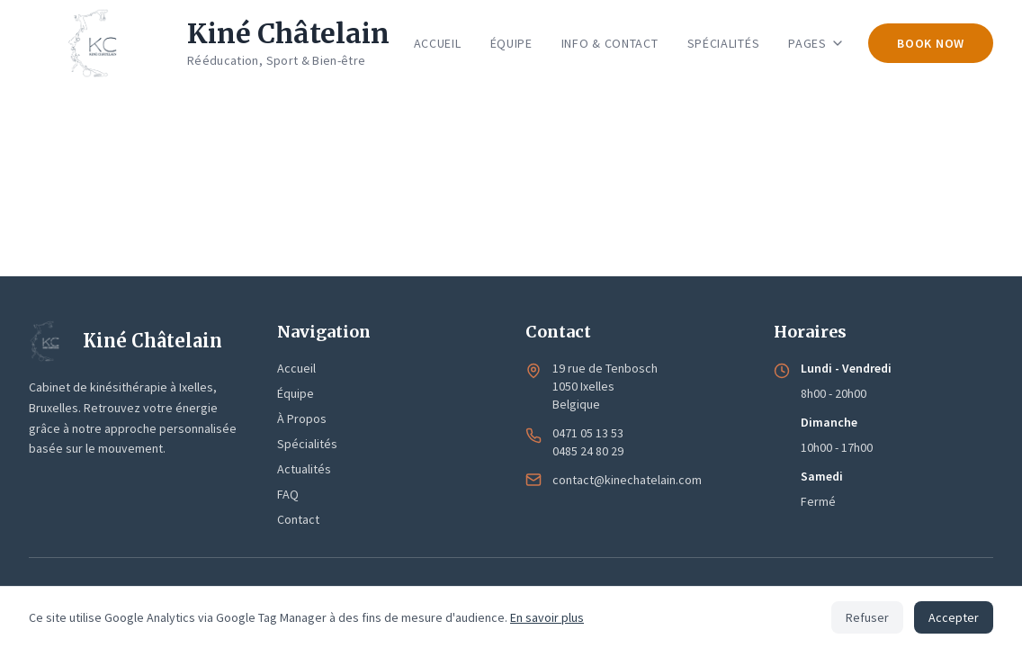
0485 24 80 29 (587, 451)
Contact (298, 519)
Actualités (304, 469)
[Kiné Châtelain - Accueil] (209, 43)
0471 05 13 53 (587, 433)
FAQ (288, 494)
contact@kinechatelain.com (627, 480)
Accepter (953, 617)
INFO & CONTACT (610, 43)
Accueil (296, 368)
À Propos (302, 418)
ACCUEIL (438, 43)
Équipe (295, 393)
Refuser (867, 617)
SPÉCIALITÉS (723, 43)
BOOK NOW (930, 43)
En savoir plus (547, 617)
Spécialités (307, 444)
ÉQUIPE (511, 43)
